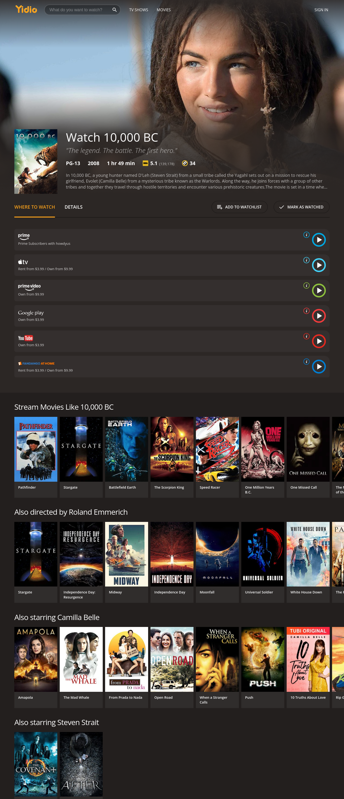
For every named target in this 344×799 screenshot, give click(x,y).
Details (73, 207)
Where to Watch (34, 207)
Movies (164, 9)
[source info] (305, 235)
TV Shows (138, 9)
